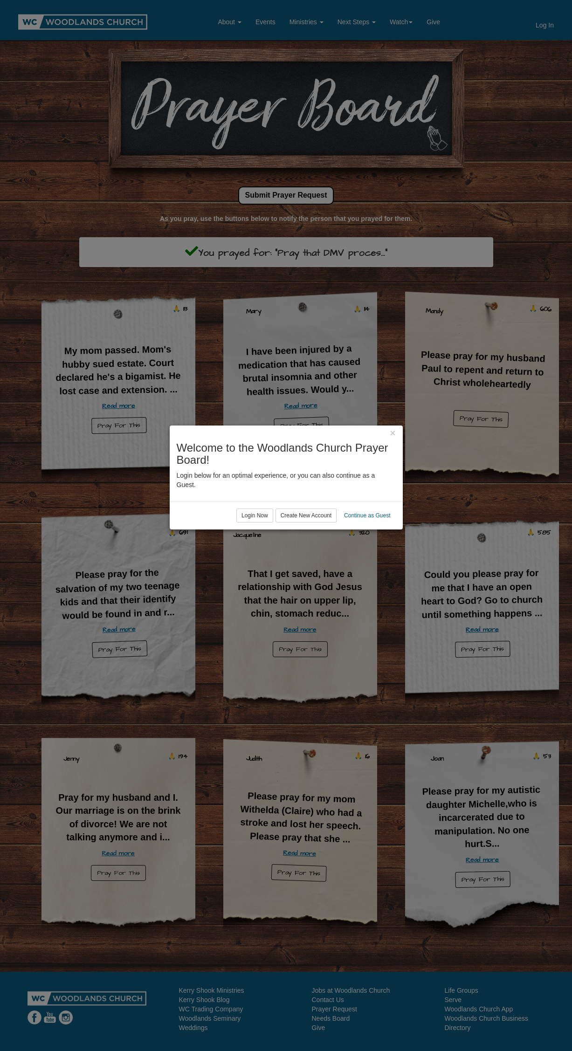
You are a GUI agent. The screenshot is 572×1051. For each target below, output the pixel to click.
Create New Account (306, 563)
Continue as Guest (367, 563)
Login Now (254, 563)
